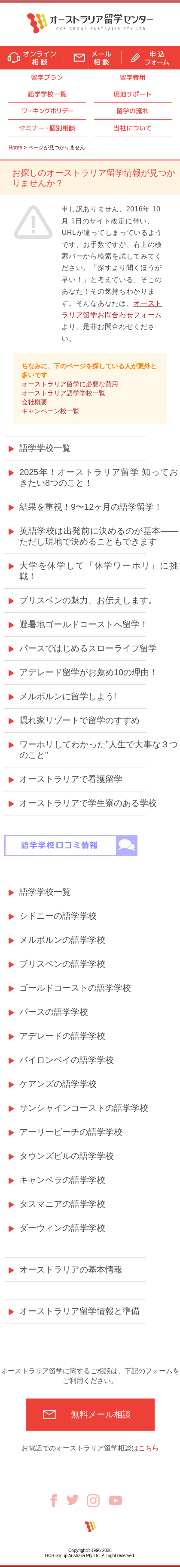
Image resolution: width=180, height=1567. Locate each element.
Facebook (56, 1500)
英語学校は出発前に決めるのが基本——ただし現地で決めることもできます (98, 536)
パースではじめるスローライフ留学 (88, 648)
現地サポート (132, 94)
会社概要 (34, 402)
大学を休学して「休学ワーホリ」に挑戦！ (98, 571)
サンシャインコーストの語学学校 (83, 1108)
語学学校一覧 (47, 94)
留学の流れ (132, 110)
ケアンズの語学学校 (58, 1084)
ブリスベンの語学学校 (62, 963)
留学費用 (133, 77)
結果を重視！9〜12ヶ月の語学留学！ (90, 506)
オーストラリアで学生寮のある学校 (88, 803)
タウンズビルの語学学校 (66, 1156)
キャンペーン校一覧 (50, 411)
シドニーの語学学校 (58, 915)
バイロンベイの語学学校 (66, 1060)
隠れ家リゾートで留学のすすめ (79, 720)
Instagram (98, 1500)
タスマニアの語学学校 (62, 1204)
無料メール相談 (101, 1414)
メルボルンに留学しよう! (67, 696)
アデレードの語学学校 (62, 1036)
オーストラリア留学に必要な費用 (69, 384)
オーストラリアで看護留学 (70, 779)
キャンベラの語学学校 (62, 1180)
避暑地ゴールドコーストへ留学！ (83, 624)
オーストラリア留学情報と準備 (79, 1311)
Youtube (115, 1500)
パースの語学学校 (53, 1012)
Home (15, 147)
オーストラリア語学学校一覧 (63, 393)
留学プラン (47, 77)
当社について (132, 127)
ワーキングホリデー (47, 110)
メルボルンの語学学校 (62, 939)
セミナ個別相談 (47, 127)
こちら (148, 1448)
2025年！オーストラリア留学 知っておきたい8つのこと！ (98, 477)
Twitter (76, 1499)
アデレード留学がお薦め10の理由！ (88, 672)
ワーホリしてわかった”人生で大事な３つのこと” (98, 750)
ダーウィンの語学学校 (62, 1228)
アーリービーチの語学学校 (70, 1132)
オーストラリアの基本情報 (70, 1269)
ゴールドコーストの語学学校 (75, 988)
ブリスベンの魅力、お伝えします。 (88, 600)
